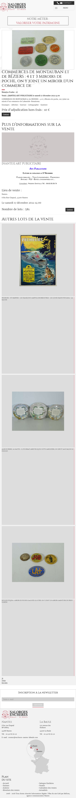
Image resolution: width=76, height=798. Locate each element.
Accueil (6, 783)
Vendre (42, 786)
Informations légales (39, 794)
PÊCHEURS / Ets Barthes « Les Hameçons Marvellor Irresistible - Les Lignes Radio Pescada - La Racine (37, 299)
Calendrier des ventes (48, 788)
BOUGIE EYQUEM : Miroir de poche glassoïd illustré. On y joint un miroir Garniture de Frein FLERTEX (37, 601)
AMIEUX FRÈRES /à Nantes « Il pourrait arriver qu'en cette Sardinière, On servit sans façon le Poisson (37, 450)
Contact (64, 3)
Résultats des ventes (11, 790)
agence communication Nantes (38, 796)
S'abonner (38, 705)
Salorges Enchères (46, 783)
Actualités (43, 790)
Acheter (6, 788)
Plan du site (52, 794)
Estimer (6, 786)
